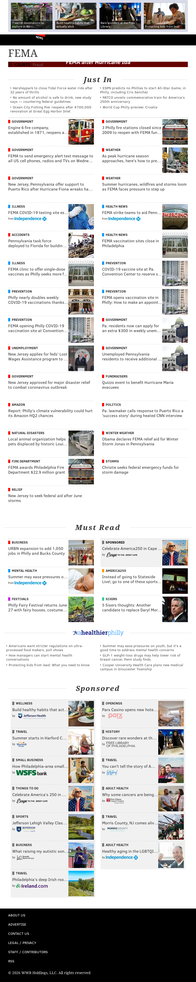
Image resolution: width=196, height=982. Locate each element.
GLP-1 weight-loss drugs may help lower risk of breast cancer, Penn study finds (140, 657)
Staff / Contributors (28, 951)
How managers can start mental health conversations (39, 657)
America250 (116, 570)
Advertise (17, 924)
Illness (18, 206)
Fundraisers (117, 376)
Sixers (111, 599)
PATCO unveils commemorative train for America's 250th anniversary (142, 99)
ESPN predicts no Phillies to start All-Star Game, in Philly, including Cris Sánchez (143, 89)
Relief (17, 489)
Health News (117, 206)
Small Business (29, 760)
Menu (188, 40)
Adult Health (117, 788)
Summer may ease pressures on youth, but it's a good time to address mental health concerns (140, 647)
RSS (11, 961)
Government (22, 121)
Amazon (18, 404)
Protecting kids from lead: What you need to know (49, 664)
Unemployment (25, 348)
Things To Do (27, 788)
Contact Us (18, 933)
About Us (16, 915)
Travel (21, 731)
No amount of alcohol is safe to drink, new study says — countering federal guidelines (50, 99)
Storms (112, 461)
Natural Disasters (28, 433)
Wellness (24, 703)
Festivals (20, 599)
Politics (113, 404)
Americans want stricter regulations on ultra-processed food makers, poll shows (44, 647)
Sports (22, 816)
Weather (113, 149)
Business (20, 542)
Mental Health (24, 570)
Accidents (21, 234)
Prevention (116, 263)
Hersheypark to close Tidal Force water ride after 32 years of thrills (51, 89)
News (39, 37)
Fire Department (26, 461)
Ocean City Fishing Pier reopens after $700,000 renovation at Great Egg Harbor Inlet (50, 109)
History (113, 731)
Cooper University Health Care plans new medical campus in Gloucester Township (141, 666)
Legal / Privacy (22, 942)
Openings (114, 703)
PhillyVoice (12, 39)
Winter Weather (120, 433)
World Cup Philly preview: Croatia (130, 107)
